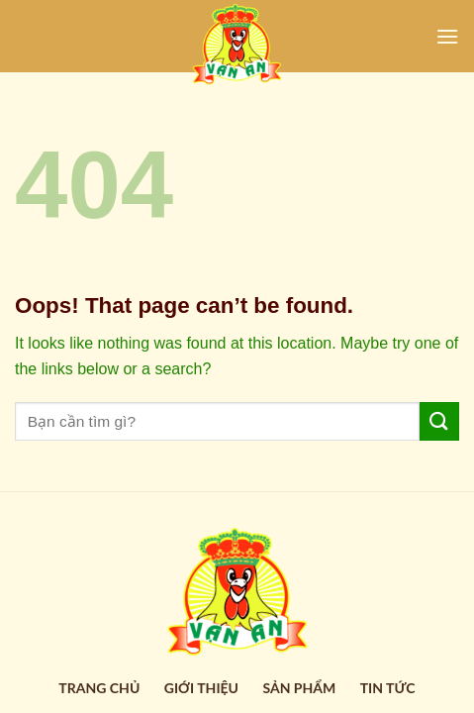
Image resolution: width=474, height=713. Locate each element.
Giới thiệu (201, 687)
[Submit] (439, 421)
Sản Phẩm (298, 687)
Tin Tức (388, 687)
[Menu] (447, 36)
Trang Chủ (99, 687)
